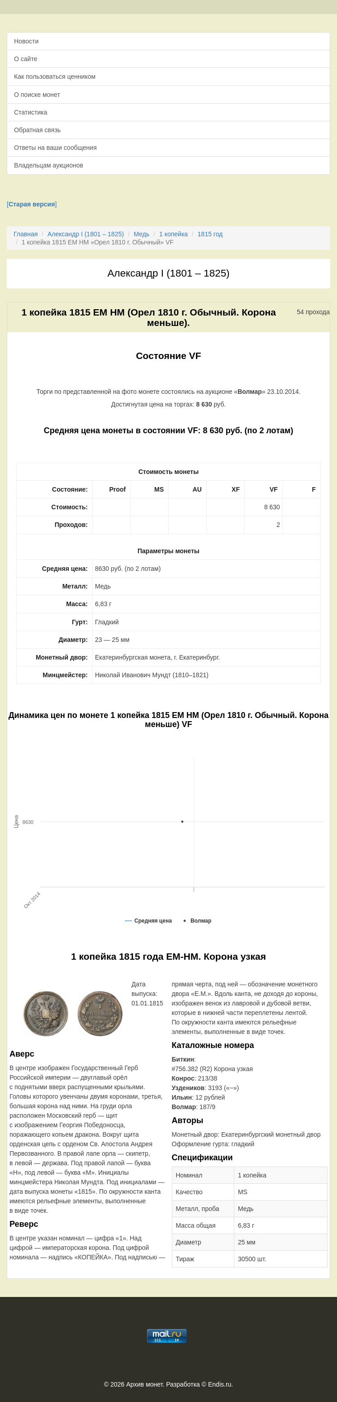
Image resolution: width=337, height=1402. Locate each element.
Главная (26, 234)
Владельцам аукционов (48, 165)
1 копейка (173, 234)
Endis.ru (219, 1384)
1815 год (210, 234)
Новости (26, 41)
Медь (142, 234)
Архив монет (144, 1384)
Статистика (30, 112)
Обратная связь (37, 130)
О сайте (25, 58)
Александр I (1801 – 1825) (85, 234)
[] (32, 204)
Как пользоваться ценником (54, 76)
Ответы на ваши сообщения (55, 147)
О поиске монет (37, 94)
